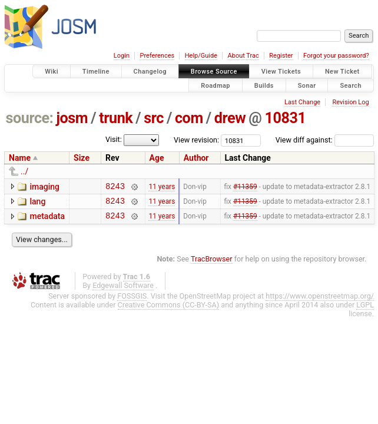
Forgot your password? (336, 55)
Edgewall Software (123, 290)
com (189, 118)
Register (281, 55)
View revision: (196, 139)
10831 (285, 118)
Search (351, 85)
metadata (47, 219)
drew (230, 118)
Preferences (157, 55)
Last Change (302, 102)
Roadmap (215, 85)
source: (30, 118)
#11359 (245, 187)
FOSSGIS (132, 301)
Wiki (51, 71)
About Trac (243, 55)
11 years (161, 187)
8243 (115, 187)
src (154, 118)
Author (196, 158)
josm (72, 118)
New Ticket (342, 71)
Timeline (96, 71)
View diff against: (325, 139)
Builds (264, 85)
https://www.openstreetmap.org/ (320, 301)
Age (157, 158)
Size (81, 158)
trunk (115, 118)
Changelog (150, 71)
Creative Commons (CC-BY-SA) (169, 310)
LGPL (365, 310)
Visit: (113, 139)
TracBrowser (212, 264)
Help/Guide (201, 55)
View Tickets (281, 71)
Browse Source (214, 71)
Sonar (307, 85)
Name (20, 158)
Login (122, 55)
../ (24, 171)
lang (37, 203)
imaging (44, 186)
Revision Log (350, 102)
